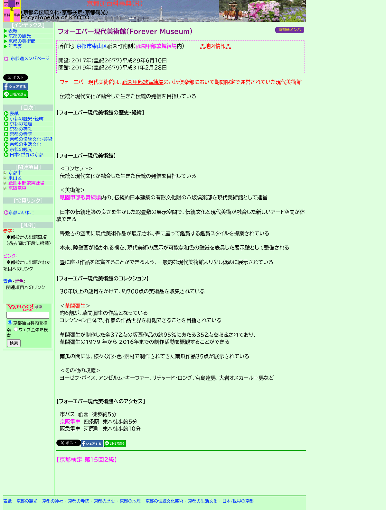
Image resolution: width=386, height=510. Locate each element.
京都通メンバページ (30, 58)
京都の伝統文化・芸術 (31, 139)
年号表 (15, 46)
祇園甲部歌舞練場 (156, 46)
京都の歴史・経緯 (26, 118)
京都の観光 (19, 36)
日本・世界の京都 (26, 154)
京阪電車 (70, 421)
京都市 (84, 46)
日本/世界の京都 (238, 501)
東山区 (99, 46)
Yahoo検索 (28, 326)
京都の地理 (21, 124)
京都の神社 (21, 129)
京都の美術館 (21, 41)
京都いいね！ (21, 212)
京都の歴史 (104, 501)
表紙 (12, 31)
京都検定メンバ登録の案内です (181, 479)
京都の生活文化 (25, 144)
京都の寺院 (21, 134)
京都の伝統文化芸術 (164, 501)
